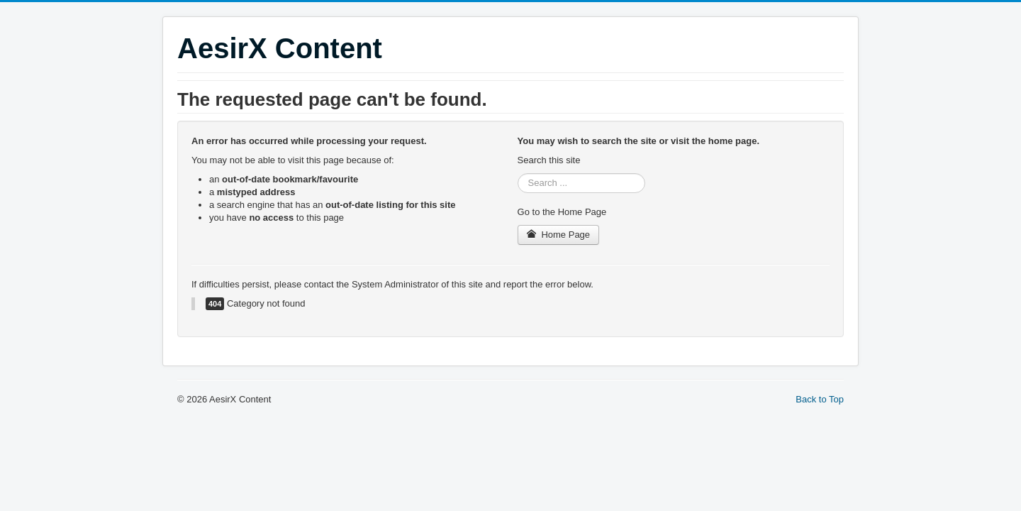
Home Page (559, 234)
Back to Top (820, 399)
